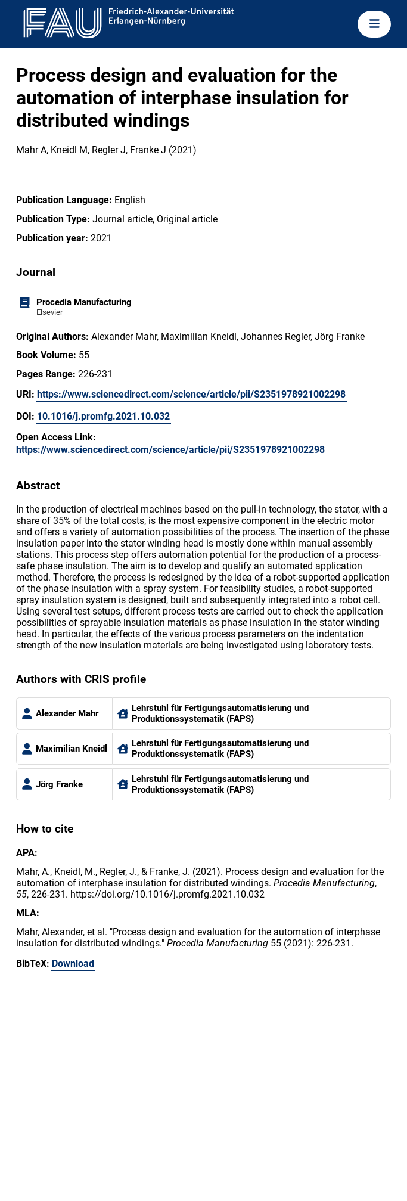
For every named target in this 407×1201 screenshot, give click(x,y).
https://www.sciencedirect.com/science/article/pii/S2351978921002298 (191, 394)
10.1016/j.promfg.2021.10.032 (103, 416)
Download (73, 963)
